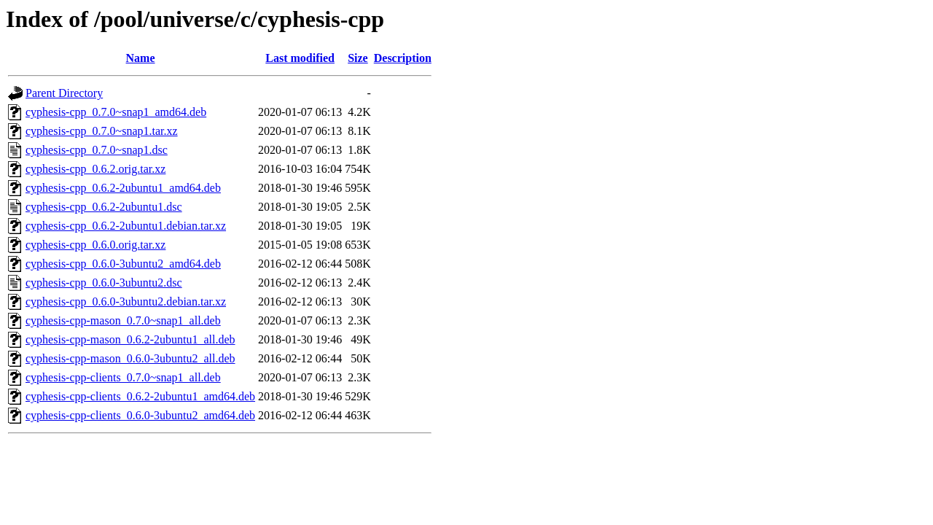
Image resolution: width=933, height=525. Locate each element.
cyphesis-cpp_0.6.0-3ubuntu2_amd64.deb (123, 263)
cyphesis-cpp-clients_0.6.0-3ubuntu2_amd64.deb (140, 415)
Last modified (300, 58)
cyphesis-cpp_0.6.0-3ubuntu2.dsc (104, 282)
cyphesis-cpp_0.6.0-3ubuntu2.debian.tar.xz (126, 301)
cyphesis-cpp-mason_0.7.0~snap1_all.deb (123, 320)
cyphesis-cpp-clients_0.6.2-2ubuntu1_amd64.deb (140, 396)
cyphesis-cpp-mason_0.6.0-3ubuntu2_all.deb (130, 358)
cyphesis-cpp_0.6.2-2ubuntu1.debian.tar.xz (126, 225)
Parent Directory (64, 93)
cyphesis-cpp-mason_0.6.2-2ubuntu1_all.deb (130, 339)
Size (358, 58)
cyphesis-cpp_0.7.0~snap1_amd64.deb (116, 112)
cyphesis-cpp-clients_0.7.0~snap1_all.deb (123, 377)
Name (140, 58)
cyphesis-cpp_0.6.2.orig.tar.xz (95, 169)
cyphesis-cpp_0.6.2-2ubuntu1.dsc (104, 207)
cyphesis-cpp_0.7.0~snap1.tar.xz (102, 131)
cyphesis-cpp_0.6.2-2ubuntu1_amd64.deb (123, 188)
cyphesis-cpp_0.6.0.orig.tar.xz (95, 244)
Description (403, 58)
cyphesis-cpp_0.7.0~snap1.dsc (97, 150)
